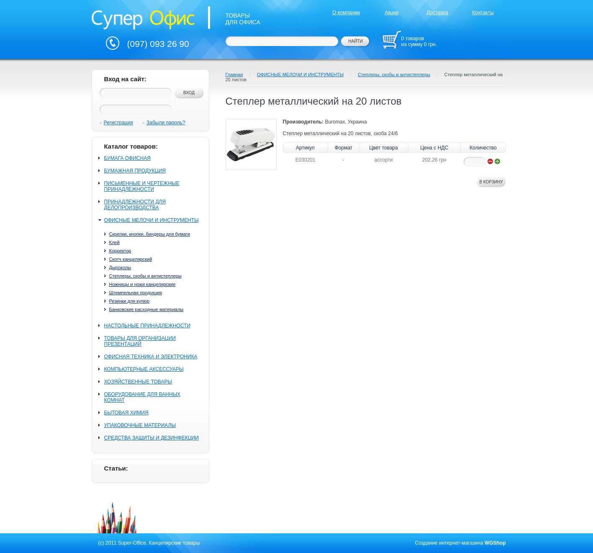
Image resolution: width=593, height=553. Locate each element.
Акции (392, 12)
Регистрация (118, 123)
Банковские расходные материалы (146, 309)
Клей (114, 242)
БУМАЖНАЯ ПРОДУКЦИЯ (135, 171)
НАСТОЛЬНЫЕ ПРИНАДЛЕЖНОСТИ (147, 326)
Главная (234, 74)
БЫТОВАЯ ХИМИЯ (126, 413)
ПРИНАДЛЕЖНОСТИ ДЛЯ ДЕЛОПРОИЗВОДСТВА (135, 205)
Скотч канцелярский (130, 259)
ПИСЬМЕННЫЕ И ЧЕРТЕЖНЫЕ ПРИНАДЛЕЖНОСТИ (142, 186)
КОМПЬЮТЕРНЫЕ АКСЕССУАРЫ (144, 369)
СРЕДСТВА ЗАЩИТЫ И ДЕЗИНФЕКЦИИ (151, 438)
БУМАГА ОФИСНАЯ (127, 158)
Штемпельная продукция (135, 292)
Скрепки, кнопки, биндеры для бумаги (149, 234)
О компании (346, 12)
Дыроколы (120, 267)
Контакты (483, 12)
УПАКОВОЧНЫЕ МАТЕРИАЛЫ (140, 425)
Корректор (120, 250)
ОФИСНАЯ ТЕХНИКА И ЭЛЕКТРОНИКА (151, 357)
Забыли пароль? (165, 123)
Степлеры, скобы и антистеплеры (145, 275)
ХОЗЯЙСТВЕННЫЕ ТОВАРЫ (138, 382)
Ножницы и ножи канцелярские (142, 284)
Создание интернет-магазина (449, 543)
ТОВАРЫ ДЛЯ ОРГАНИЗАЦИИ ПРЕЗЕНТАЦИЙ (140, 341)
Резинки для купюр (129, 301)
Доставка (437, 12)
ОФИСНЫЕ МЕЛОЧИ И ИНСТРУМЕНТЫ (151, 220)
